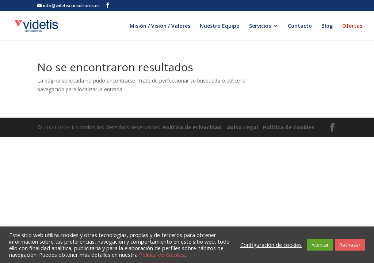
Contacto (300, 26)
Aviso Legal (242, 127)
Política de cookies (288, 127)
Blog (327, 26)
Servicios (260, 26)
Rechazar (349, 244)
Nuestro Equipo (220, 26)
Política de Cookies (162, 254)
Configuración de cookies (271, 244)
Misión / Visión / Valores (160, 26)
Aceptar (320, 244)
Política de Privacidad (193, 127)
